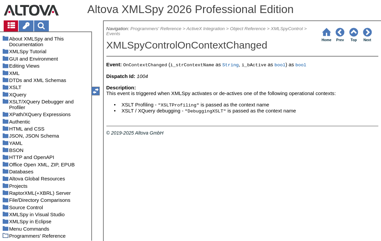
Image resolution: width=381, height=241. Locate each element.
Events (113, 33)
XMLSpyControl (287, 28)
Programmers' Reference (155, 28)
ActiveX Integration (205, 28)
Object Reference (248, 28)
